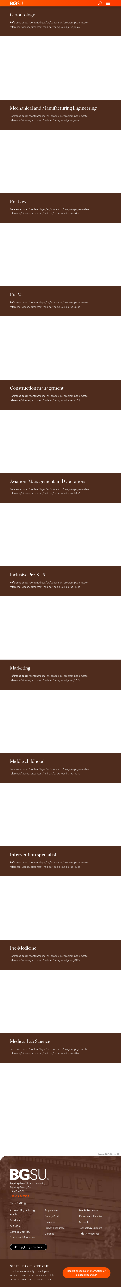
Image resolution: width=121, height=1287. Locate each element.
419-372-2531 (19, 1196)
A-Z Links (15, 1225)
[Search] (100, 3)
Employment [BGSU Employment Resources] (52, 1210)
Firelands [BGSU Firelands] (50, 1222)
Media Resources (88, 1210)
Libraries (49, 1233)
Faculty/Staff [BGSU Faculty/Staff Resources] (52, 1216)
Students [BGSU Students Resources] (84, 1222)
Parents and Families (90, 1216)
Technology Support (90, 1228)
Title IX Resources (89, 1233)
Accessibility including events (22, 1212)
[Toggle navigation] (108, 3)
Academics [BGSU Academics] (16, 1220)
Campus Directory (20, 1231)
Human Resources (54, 1228)
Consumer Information (22, 1237)
